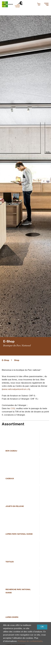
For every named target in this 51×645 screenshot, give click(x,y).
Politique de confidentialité (30, 641)
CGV (13, 409)
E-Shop (5, 360)
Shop (16, 360)
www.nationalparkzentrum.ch (15, 389)
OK (42, 627)
